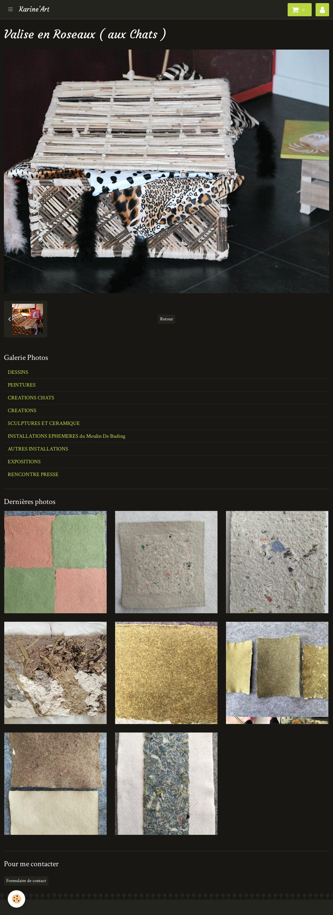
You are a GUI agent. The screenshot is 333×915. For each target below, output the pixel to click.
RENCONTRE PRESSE (33, 474)
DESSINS (18, 372)
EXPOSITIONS (24, 461)
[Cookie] (16, 899)
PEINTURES (22, 385)
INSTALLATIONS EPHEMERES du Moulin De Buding (66, 436)
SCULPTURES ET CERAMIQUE (44, 423)
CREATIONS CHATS (31, 397)
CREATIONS (22, 410)
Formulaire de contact (26, 881)
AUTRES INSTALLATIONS (38, 448)
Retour (166, 319)
